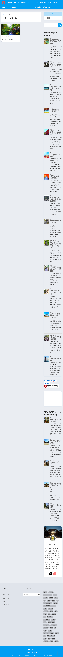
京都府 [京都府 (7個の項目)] (56, 597)
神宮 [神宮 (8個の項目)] (44, 636)
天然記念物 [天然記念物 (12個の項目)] (50, 608)
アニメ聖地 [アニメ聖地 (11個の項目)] (51, 592)
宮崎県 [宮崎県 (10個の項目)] (51, 611)
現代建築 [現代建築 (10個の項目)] (50, 630)
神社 (5, 601)
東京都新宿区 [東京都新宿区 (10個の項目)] (53, 625)
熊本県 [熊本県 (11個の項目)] (45, 630)
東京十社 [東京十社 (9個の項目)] (53, 619)
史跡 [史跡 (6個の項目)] (57, 600)
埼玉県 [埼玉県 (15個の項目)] (45, 608)
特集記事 (6, 598)
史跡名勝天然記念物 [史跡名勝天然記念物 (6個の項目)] (48, 603)
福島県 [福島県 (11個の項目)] (45, 638)
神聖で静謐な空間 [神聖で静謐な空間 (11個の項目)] (51, 636)
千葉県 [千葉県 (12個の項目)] (48, 600)
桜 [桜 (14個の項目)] (55, 627)
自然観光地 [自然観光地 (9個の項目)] (46, 641)
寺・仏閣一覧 (57, 2)
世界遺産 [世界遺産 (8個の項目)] (45, 597)
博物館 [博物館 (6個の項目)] (53, 600)
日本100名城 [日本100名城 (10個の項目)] (49, 616)
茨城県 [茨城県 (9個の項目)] (51, 641)
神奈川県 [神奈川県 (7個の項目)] (57, 633)
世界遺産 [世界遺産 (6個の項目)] (51, 597)
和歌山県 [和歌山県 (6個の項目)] (55, 603)
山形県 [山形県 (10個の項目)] (56, 611)
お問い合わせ (49, 7)
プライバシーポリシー (32, 652)
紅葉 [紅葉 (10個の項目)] (49, 638)
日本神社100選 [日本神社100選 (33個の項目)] (47, 619)
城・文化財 (41, 7)
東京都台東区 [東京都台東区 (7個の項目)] (46, 625)
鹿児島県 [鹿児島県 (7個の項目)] (56, 641)
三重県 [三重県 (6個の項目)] (55, 595)
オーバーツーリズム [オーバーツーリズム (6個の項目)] (48, 595)
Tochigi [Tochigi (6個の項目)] (45, 592)
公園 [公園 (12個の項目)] (44, 600)
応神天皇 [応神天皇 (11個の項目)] (54, 614)
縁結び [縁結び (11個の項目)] (53, 638)
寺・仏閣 (6, 594)
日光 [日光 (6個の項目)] (44, 616)
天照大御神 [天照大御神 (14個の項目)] (46, 611)
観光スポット (7, 605)
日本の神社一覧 (47, 2)
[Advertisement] (53, 398)
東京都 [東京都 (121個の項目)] (45, 622)
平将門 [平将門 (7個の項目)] (45, 614)
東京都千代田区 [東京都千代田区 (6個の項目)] (51, 622)
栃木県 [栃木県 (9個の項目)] (51, 627)
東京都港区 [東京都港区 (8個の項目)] (46, 627)
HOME (40, 2)
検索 (60, 25)
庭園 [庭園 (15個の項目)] (49, 614)
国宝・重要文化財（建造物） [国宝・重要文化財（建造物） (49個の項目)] (49, 605)
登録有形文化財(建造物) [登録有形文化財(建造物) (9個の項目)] (48, 633)
